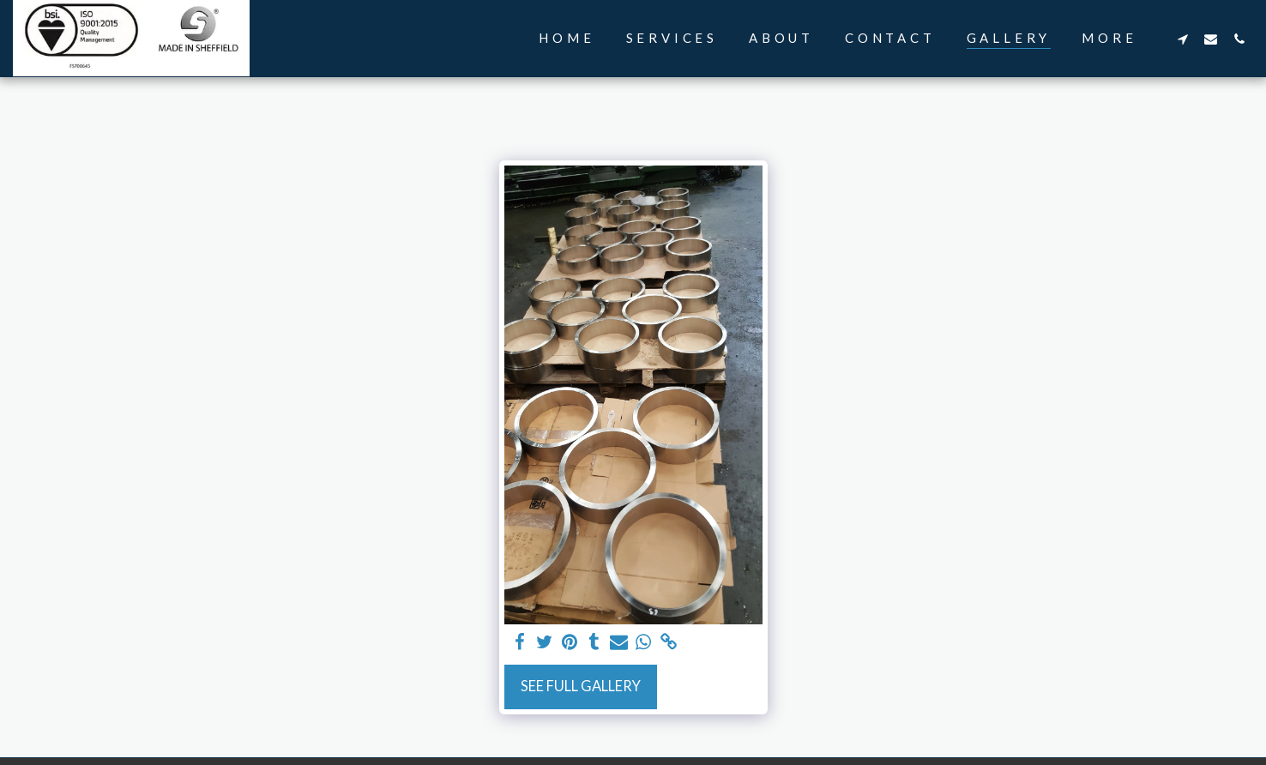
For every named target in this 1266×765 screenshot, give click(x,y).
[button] (1182, 38)
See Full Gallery (581, 686)
